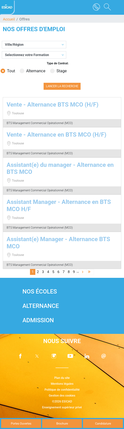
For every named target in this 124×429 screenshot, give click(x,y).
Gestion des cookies (62, 395)
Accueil (9, 19)
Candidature (103, 423)
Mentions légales (62, 383)
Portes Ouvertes (21, 423)
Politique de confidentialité (62, 389)
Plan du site (62, 378)
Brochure (62, 423)
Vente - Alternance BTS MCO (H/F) (52, 104)
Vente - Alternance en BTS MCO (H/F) (56, 134)
